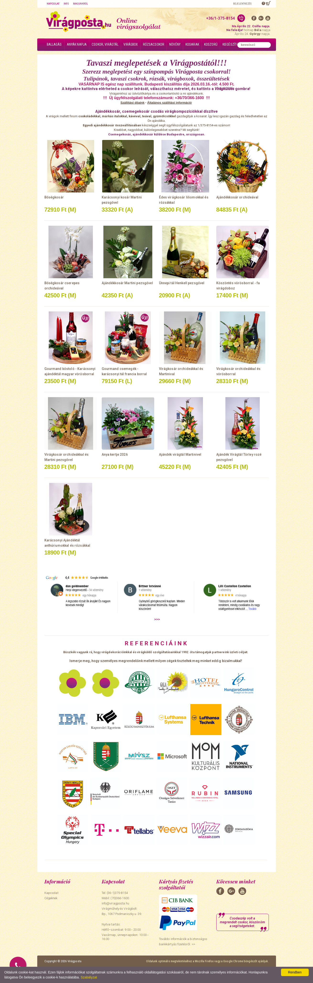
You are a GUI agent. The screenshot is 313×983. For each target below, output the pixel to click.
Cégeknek (51, 898)
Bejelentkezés (242, 3)
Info (66, 3)
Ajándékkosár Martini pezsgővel (127, 283)
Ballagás (54, 44)
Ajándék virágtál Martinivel (180, 454)
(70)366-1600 (120, 898)
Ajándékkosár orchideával (237, 197)
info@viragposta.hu (115, 903)
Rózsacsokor (153, 44)
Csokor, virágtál (105, 44)
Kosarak (192, 44)
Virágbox (130, 44)
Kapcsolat (53, 3)
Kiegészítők (231, 44)
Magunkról (80, 3)
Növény (174, 44)
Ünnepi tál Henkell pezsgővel (182, 283)
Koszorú (211, 44)
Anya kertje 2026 (115, 454)
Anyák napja (77, 44)
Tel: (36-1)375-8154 (115, 893)
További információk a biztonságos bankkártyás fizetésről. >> (183, 941)
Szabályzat (89, 977)
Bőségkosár (54, 197)
